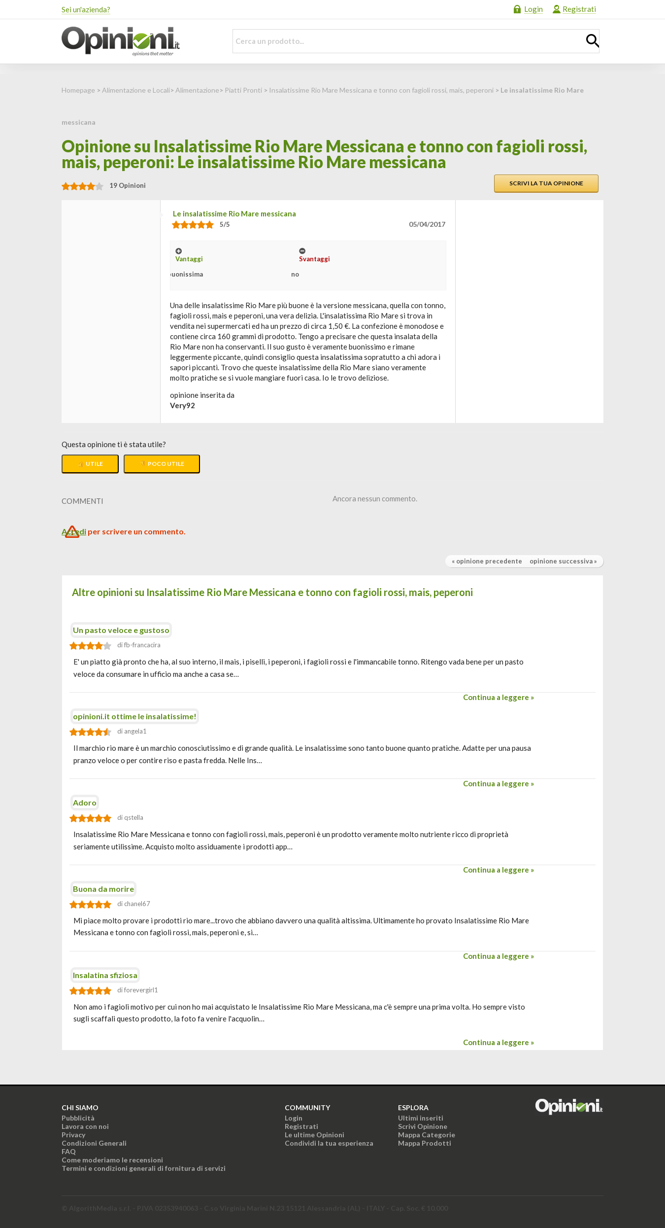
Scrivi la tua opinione (546, 183)
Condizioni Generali (94, 1143)
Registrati (579, 8)
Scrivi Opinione (422, 1126)
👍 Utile (90, 463)
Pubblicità (78, 1118)
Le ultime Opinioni (314, 1134)
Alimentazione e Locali (136, 90)
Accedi (74, 531)
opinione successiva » (563, 561)
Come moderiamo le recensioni (112, 1160)
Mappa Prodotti (424, 1143)
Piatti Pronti (243, 90)
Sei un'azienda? (86, 9)
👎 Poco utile (161, 463)
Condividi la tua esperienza (329, 1143)
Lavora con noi (85, 1126)
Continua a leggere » (498, 697)
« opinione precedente (487, 561)
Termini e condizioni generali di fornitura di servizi (144, 1168)
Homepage (78, 90)
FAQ (69, 1151)
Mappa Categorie (426, 1134)
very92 (182, 405)
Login (533, 8)
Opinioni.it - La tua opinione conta (138, 41)
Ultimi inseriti (420, 1118)
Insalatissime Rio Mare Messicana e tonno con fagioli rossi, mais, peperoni (381, 90)
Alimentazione (197, 90)
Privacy (73, 1134)
